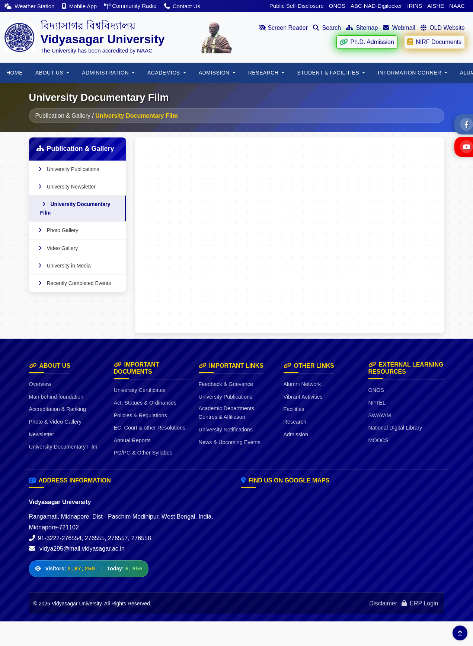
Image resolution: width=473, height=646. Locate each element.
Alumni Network (302, 384)
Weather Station (30, 6)
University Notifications (226, 430)
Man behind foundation (56, 397)
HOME (14, 73)
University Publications (67, 169)
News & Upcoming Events (230, 442)
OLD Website (443, 28)
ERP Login (420, 603)
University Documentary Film (75, 208)
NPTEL (377, 403)
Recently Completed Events (73, 283)
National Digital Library (395, 428)
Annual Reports (132, 440)
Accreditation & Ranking (57, 409)
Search (327, 28)
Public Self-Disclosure (296, 6)
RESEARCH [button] (264, 73)
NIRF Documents (434, 42)
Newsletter (41, 434)
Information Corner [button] (410, 73)
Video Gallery (57, 248)
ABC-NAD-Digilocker (376, 6)
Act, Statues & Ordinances (145, 403)
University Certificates (140, 390)
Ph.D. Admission (366, 42)
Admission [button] (215, 73)
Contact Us (182, 6)
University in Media (63, 266)
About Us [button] (50, 73)
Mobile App (80, 6)
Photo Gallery (57, 230)
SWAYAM (379, 415)
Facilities (294, 409)
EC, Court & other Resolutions (150, 428)
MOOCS (378, 440)
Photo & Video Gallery (55, 422)
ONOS (337, 6)
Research (295, 422)
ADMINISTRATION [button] (106, 73)
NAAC (457, 6)
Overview (40, 384)
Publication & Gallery (63, 116)
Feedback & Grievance (226, 384)
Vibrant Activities (303, 397)
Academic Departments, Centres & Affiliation (227, 412)
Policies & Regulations (140, 415)
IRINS (414, 6)
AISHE (435, 6)
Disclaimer (383, 603)
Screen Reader (283, 28)
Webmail (399, 28)
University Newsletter (66, 187)
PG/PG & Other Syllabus (143, 453)
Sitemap (362, 28)
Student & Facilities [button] (329, 73)
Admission (296, 434)
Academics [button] (164, 73)
